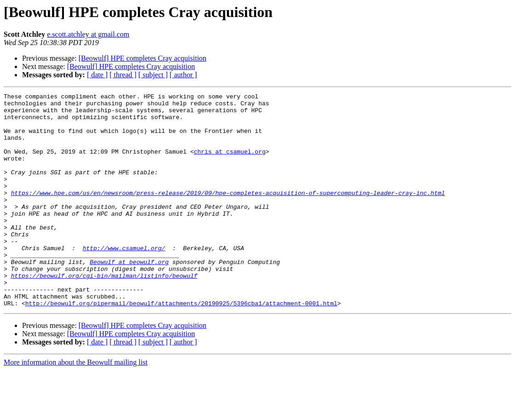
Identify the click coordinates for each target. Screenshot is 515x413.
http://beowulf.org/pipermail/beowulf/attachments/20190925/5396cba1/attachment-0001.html (181, 346)
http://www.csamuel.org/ (124, 279)
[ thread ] (123, 75)
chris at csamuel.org (229, 164)
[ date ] (97, 75)
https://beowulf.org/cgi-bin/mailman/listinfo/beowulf (104, 313)
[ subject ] (153, 75)
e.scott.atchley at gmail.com (88, 34)
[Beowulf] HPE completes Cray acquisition (142, 58)
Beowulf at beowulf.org (129, 296)
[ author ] (183, 75)
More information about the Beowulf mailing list (76, 405)
